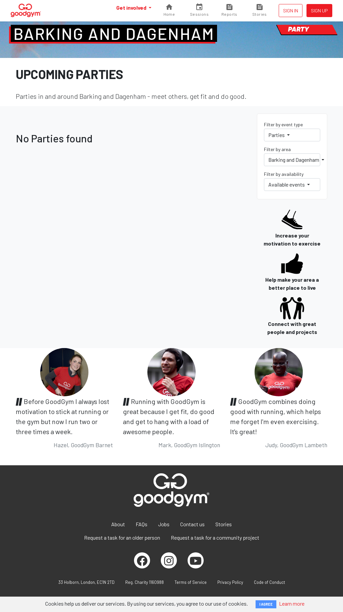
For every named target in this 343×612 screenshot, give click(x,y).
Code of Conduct (269, 582)
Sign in (290, 10)
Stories (223, 524)
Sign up (319, 10)
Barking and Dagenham (113, 33)
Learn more (291, 603)
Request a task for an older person (122, 537)
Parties (277, 135)
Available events (287, 184)
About (118, 524)
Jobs (163, 524)
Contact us (192, 524)
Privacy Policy (230, 582)
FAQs (141, 524)
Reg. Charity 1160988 (144, 582)
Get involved (131, 7)
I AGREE (266, 604)
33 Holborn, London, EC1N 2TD (86, 582)
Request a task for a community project (215, 537)
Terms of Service (191, 582)
